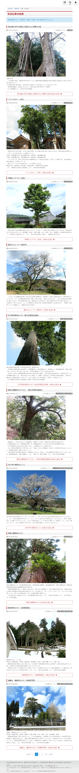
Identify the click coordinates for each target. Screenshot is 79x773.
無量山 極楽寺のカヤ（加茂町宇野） (22, 680)
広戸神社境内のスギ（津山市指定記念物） (23, 315)
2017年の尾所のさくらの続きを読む (39, 528)
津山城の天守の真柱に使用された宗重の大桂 (24, 27)
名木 (65, 102)
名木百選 (70, 30)
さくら (54, 468)
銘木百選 (70, 393)
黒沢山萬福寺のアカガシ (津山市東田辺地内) (25, 390)
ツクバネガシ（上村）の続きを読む (39, 173)
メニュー (64, 3)
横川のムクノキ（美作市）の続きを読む (39, 310)
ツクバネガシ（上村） (16, 99)
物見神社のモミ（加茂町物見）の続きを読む (39, 675)
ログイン (75, 3)
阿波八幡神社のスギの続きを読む (39, 602)
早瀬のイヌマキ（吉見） (17, 178)
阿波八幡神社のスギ (15, 533)
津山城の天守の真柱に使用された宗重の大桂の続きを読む (39, 94)
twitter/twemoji (26, 767)
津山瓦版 (5, 3)
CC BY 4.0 (57, 767)
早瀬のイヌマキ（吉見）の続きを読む (39, 239)
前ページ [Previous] (30, 754)
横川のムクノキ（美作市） (18, 245)
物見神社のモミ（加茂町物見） (19, 608)
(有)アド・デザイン (31, 771)
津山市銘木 (69, 468)
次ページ (48, 754)
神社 (71, 318)
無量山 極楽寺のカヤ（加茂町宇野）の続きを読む (39, 748)
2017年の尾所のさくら (16, 465)
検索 (70, 3)
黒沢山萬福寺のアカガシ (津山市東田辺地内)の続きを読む (39, 459)
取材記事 (16, 8)
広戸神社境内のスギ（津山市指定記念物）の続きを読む (39, 384)
